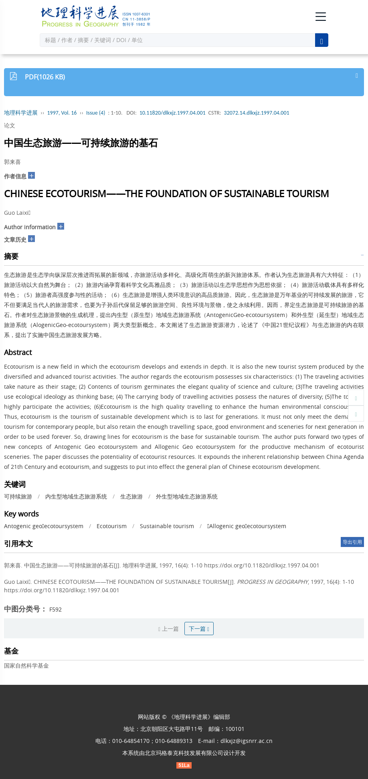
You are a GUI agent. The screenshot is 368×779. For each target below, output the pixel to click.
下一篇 (199, 628)
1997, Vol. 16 (62, 112)
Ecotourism (112, 526)
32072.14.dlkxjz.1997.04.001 (256, 112)
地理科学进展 (21, 112)
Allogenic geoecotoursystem (246, 526)
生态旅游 (131, 496)
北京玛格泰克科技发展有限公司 (184, 753)
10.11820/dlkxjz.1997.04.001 (173, 112)
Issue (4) (95, 112)
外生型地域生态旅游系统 (187, 496)
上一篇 (168, 628)
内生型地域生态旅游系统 (76, 496)
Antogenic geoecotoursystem (43, 526)
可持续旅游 (18, 496)
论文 (9, 125)
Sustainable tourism (167, 526)
